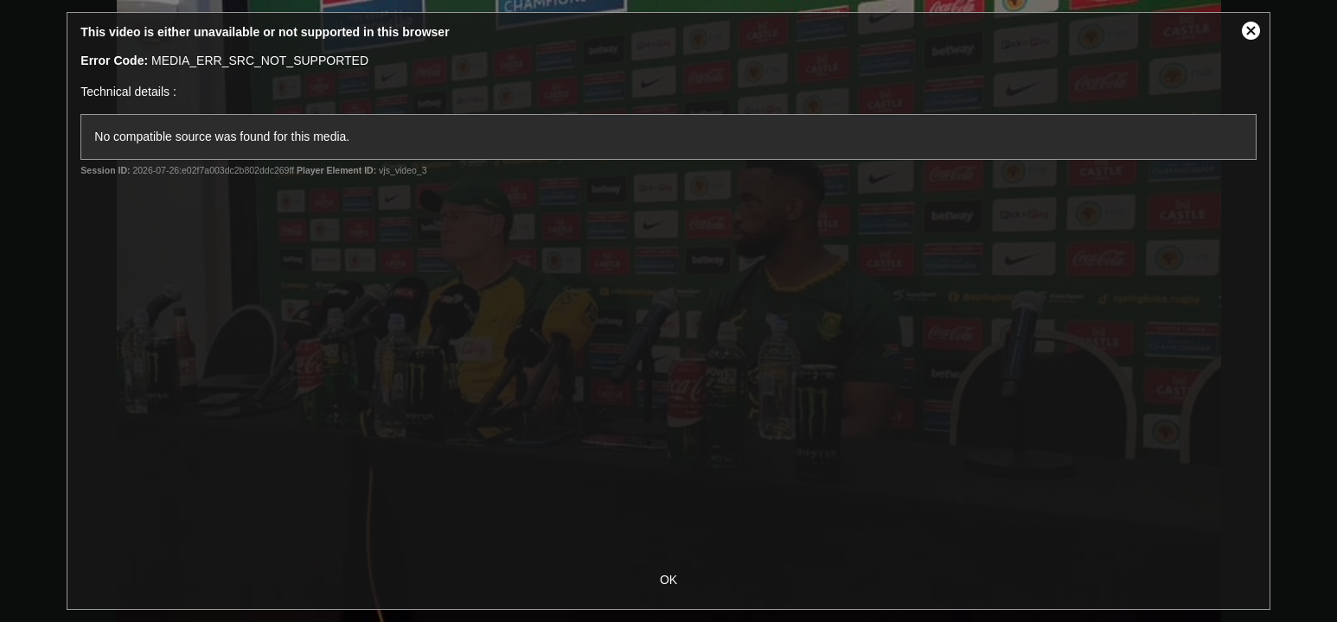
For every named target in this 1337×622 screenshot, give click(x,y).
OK (668, 580)
